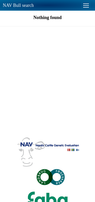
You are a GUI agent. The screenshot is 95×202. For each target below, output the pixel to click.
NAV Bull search (18, 5)
